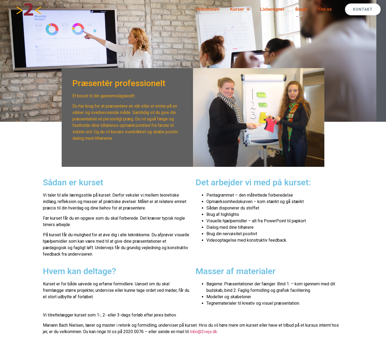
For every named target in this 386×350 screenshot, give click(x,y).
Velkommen (208, 9)
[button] (363, 9)
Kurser (240, 9)
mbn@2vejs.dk (203, 331)
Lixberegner (272, 9)
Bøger (301, 9)
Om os (325, 9)
